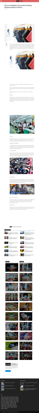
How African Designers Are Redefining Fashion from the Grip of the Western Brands (30, 389)
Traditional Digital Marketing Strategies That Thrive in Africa (29, 243)
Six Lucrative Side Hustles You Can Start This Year (29, 255)
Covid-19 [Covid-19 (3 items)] (2, 398)
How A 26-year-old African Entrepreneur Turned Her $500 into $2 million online (29, 238)
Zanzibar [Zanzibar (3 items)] (6, 408)
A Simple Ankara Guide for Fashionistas (26, 278)
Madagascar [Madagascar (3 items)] (7, 402)
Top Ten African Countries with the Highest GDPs (13, 255)
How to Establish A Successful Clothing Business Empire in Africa (12, 327)
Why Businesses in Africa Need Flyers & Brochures (11, 346)
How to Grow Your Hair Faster (25, 297)
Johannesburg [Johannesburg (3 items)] (11, 401)
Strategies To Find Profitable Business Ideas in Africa (13, 238)
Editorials (29, 231)
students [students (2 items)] (13, 405)
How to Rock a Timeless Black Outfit (10, 382)
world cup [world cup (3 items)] (2, 408)
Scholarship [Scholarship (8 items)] (2, 405)
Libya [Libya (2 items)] (4, 402)
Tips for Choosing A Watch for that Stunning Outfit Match (26, 317)
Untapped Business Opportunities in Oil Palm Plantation (11, 317)
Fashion (26, 276)
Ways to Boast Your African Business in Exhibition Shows (29, 247)
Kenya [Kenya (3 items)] (17, 401)
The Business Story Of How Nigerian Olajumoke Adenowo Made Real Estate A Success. (11, 268)
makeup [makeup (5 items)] (11, 402)
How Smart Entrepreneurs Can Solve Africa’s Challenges (11, 278)
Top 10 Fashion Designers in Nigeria (26, 307)
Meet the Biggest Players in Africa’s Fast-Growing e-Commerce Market (12, 287)
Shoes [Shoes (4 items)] (6, 405)
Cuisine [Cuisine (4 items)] (10, 398)
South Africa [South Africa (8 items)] (9, 405)
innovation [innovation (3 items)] (7, 401)
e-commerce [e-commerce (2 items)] (16, 398)
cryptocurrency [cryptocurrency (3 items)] (6, 398)
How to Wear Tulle (26, 287)
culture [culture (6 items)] (13, 398)
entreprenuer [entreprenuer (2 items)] (3, 399)
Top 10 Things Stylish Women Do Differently (26, 327)
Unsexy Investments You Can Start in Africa (13, 243)
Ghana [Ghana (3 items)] (17, 399)
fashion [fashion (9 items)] (7, 399)
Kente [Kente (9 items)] (15, 401)
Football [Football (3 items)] (12, 399)
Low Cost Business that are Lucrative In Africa (11, 297)
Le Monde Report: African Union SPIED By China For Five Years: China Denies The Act (29, 233)
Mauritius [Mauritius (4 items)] (15, 402)
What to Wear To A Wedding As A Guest (26, 346)
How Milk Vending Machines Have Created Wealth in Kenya (13, 251)
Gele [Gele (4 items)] (14, 399)
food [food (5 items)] (9, 399)
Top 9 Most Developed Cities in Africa (10, 388)
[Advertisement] (19, 17)
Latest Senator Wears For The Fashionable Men (30, 382)
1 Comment (26, 390)
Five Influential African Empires (9, 385)
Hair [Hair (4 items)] (1, 401)
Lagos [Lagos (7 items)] (2, 402)
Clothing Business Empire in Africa (16, 226)
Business (5, 3)
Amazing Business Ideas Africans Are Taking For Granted (11, 307)
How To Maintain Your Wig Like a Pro (25, 336)
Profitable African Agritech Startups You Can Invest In (13, 247)
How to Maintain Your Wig (26, 356)
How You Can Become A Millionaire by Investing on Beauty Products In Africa (12, 356)
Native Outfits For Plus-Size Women (29, 385)
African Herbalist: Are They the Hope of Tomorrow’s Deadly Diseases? (11, 337)
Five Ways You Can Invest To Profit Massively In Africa (29, 251)
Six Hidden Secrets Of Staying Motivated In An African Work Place (13, 233)
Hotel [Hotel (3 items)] (4, 401)
